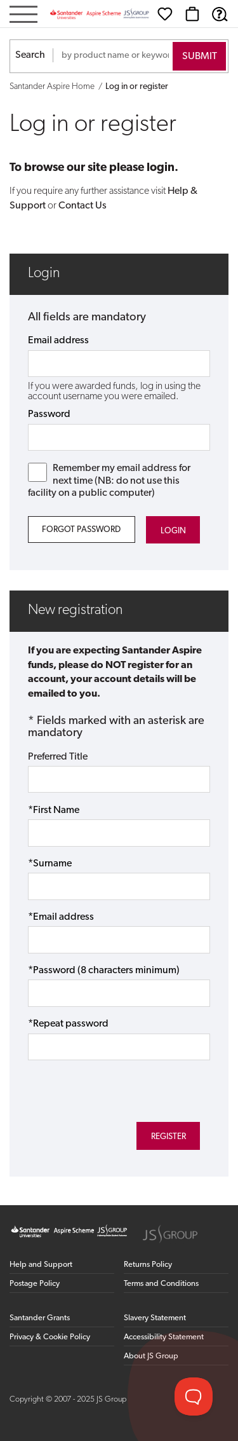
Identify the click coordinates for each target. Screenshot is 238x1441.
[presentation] (100, 1083)
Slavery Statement (155, 1318)
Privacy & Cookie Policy (50, 1337)
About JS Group (151, 1356)
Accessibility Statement (164, 1337)
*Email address (61, 917)
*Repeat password (68, 1024)
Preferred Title (58, 757)
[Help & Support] (219, 14)
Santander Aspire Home (52, 87)
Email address (58, 341)
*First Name (53, 810)
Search (30, 55)
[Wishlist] (165, 14)
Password (49, 414)
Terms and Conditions (161, 1284)
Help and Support (41, 1264)
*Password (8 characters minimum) (104, 971)
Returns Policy (148, 1264)
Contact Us (82, 206)
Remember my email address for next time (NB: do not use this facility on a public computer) (109, 480)
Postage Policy (35, 1284)
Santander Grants (40, 1318)
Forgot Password (81, 530)
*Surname (50, 864)
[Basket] (192, 14)
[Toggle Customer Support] (194, 1396)
